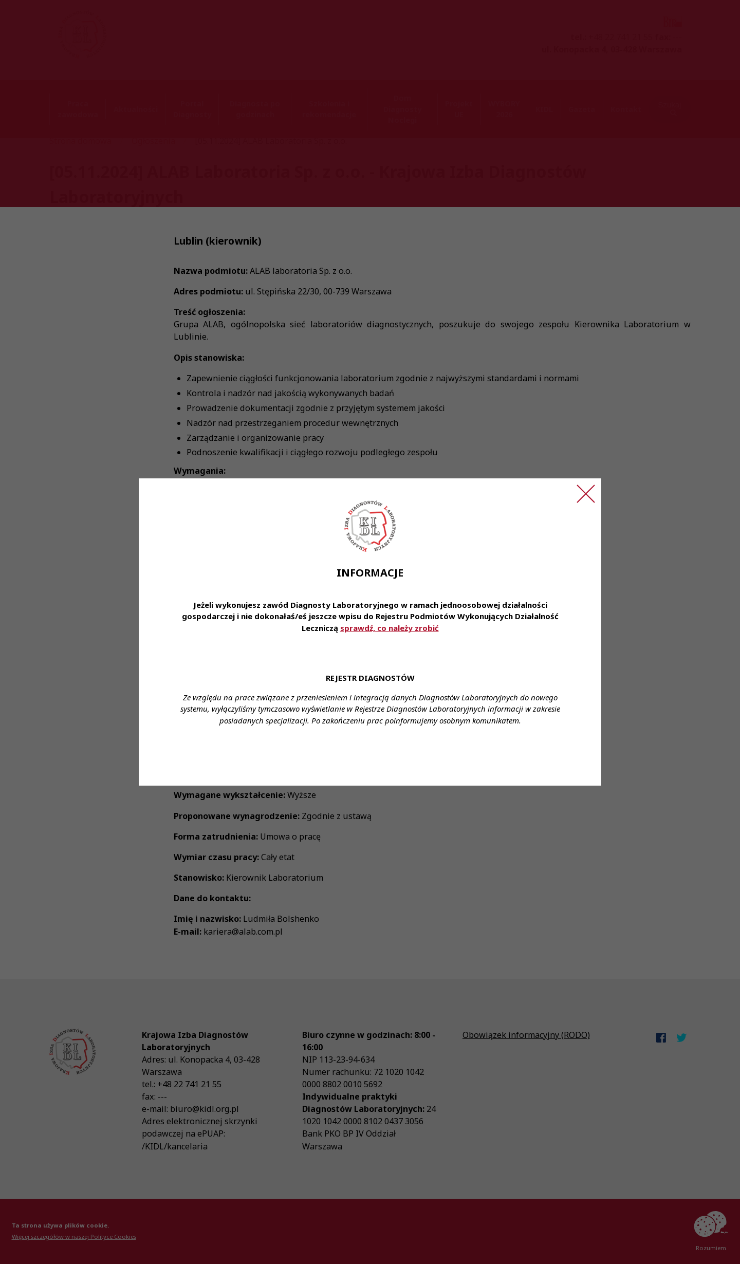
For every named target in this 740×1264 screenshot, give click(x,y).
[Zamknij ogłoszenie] (585, 493)
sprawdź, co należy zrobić (389, 628)
